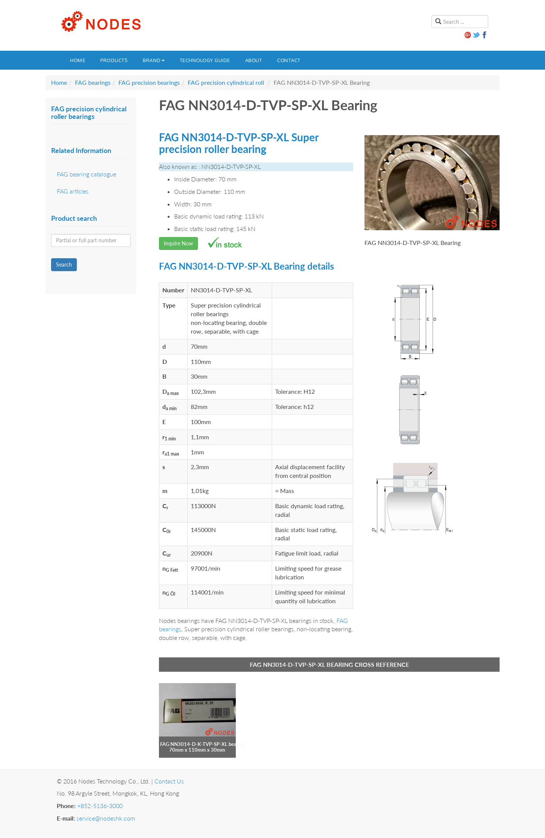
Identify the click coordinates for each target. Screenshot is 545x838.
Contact (289, 60)
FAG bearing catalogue (86, 174)
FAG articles (73, 191)
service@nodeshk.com (105, 818)
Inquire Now (178, 243)
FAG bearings (93, 82)
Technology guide (205, 60)
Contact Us (169, 781)
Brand (154, 60)
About (253, 60)
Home (77, 60)
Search (64, 264)
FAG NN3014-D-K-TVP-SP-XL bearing (202, 744)
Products (114, 60)
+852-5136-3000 (100, 805)
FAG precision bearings (149, 82)
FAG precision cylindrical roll (226, 82)
